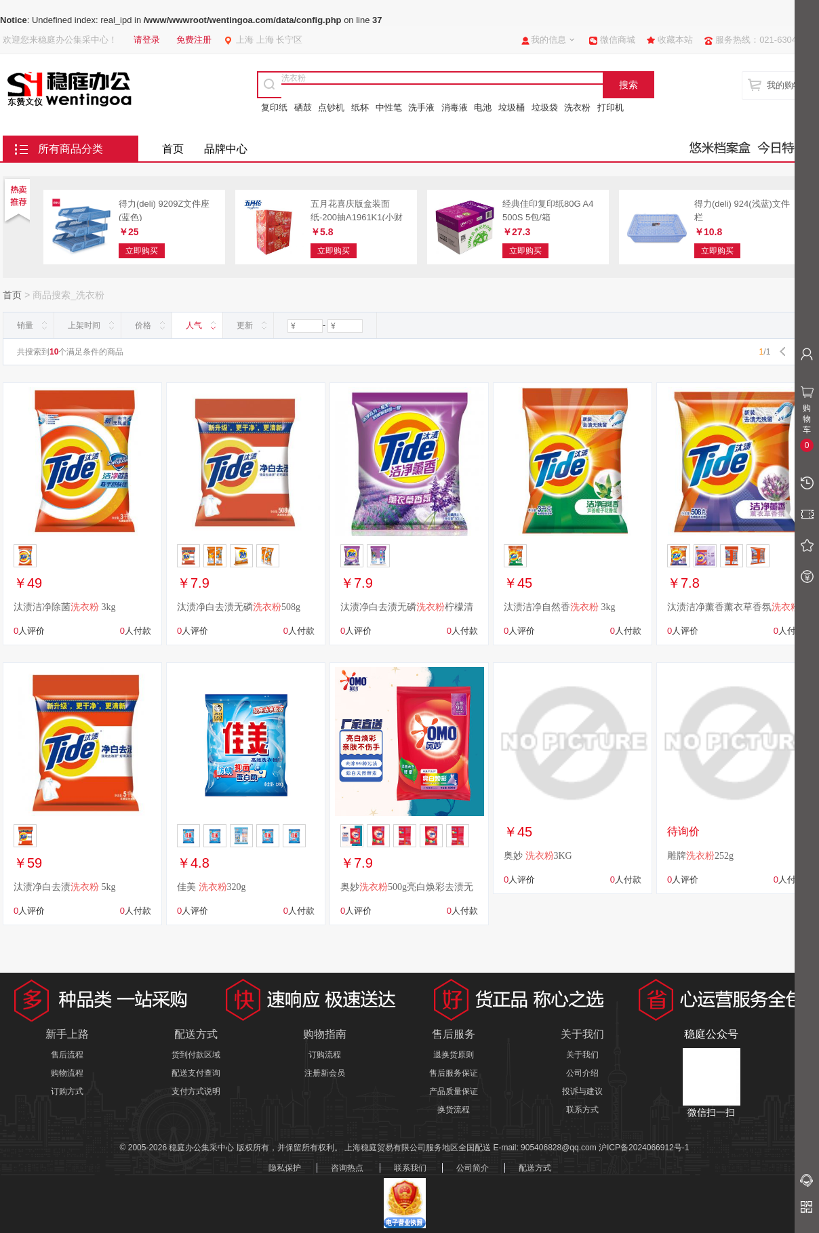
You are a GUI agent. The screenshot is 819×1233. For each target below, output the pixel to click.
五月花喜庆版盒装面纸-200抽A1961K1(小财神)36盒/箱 (357, 217)
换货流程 (453, 1109)
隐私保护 (284, 1168)
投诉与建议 (582, 1091)
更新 (245, 325)
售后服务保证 (453, 1073)
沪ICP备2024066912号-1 (644, 1147)
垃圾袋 (545, 107)
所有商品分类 (70, 149)
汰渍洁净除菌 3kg (65, 607)
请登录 (147, 40)
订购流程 (324, 1054)
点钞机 (331, 107)
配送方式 (535, 1168)
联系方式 (582, 1109)
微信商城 (617, 40)
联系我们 (410, 1168)
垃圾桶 (511, 107)
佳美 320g (211, 887)
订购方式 (67, 1091)
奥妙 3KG (538, 856)
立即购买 (141, 251)
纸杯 (360, 107)
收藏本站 (675, 40)
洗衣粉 (577, 107)
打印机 (610, 107)
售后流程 (67, 1054)
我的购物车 (789, 85)
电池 (483, 107)
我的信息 (548, 40)
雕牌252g (700, 856)
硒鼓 (303, 107)
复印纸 (274, 107)
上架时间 (84, 325)
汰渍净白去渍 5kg (65, 887)
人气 (194, 325)
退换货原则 (453, 1054)
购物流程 (67, 1073)
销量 (25, 325)
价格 (143, 325)
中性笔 (389, 107)
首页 (173, 149)
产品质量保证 (453, 1091)
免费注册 (194, 40)
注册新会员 (324, 1073)
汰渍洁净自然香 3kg (560, 607)
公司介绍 (582, 1073)
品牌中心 (225, 149)
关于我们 (582, 1054)
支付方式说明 (196, 1091)
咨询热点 (347, 1168)
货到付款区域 (196, 1054)
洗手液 (421, 107)
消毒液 (454, 107)
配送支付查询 (196, 1073)
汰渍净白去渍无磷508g (238, 607)
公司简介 (472, 1168)
